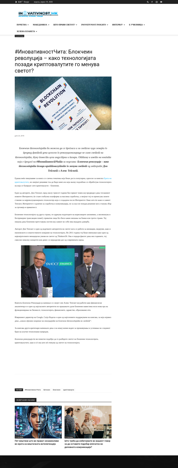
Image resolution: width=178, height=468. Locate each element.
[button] (148, 2)
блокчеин (56, 383)
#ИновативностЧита (33, 383)
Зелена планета (27, 31)
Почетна (23, 25)
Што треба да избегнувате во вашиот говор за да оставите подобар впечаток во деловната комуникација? (85, 437)
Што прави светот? (65, 25)
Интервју (118, 25)
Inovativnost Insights (94, 25)
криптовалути (68, 383)
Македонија (41, 25)
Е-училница (137, 25)
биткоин (47, 383)
